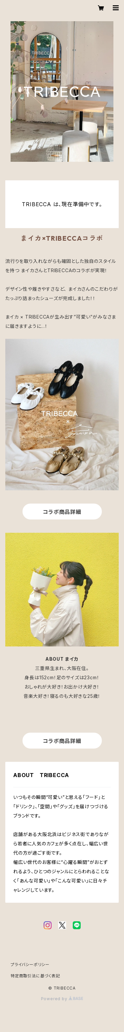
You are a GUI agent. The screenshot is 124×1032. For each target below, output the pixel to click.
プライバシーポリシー (30, 964)
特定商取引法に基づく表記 (35, 975)
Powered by (62, 998)
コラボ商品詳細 (62, 512)
